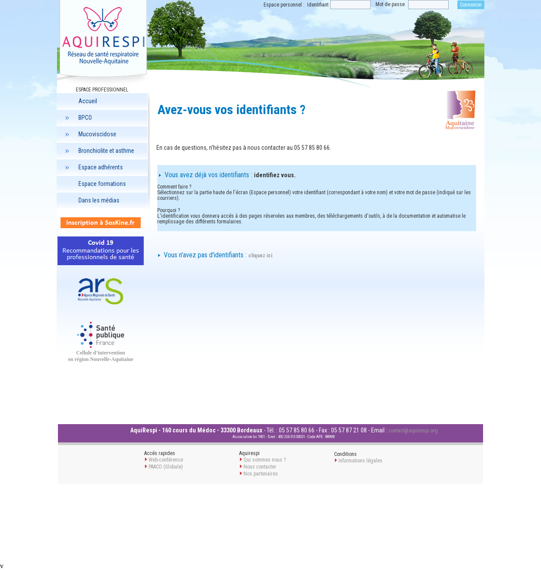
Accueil (87, 101)
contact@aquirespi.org (413, 431)
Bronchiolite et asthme (98, 150)
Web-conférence (166, 460)
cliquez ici (260, 256)
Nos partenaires (260, 474)
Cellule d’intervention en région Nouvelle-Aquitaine (100, 356)
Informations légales (360, 461)
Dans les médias (98, 200)
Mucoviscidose (89, 134)
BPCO (77, 117)
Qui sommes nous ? (264, 460)
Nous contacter (259, 467)
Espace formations (102, 183)
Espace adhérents (93, 167)
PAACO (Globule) (166, 467)
